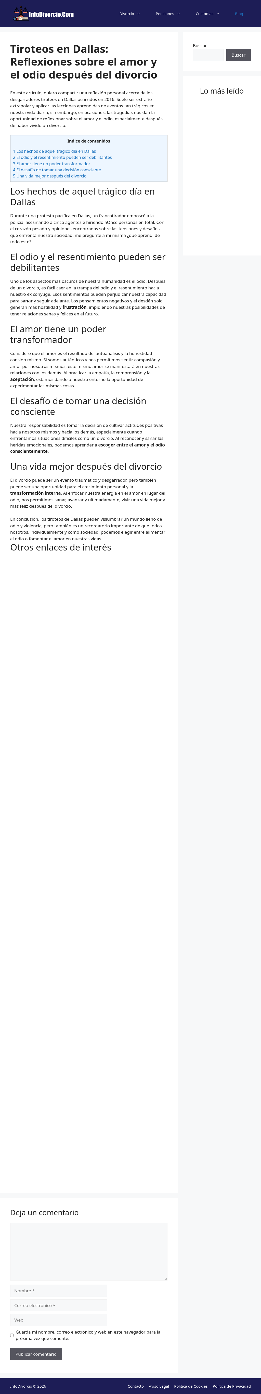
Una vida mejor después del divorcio (49, 176)
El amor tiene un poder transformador (51, 164)
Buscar (200, 45)
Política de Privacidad (232, 1386)
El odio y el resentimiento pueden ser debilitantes (62, 157)
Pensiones (172, 13)
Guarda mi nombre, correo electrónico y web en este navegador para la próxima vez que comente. (88, 1335)
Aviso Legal (159, 1386)
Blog (239, 13)
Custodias (211, 13)
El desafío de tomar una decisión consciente (57, 170)
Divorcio (134, 13)
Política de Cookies (190, 1386)
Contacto (136, 1386)
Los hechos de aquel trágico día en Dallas (54, 151)
